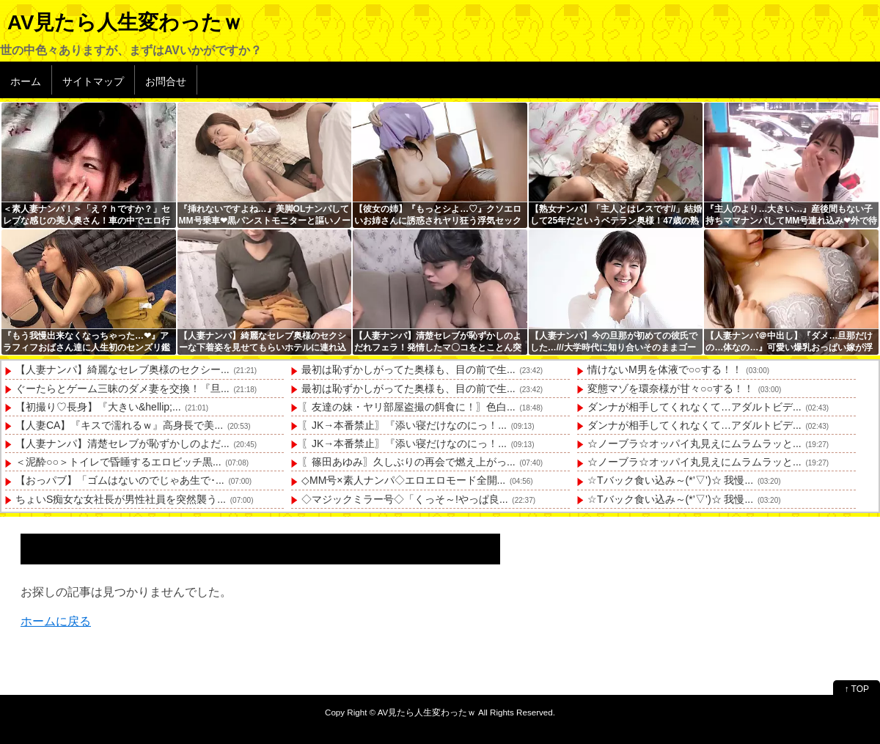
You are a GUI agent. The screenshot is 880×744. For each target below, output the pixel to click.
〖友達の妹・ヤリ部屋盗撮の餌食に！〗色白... (408, 407)
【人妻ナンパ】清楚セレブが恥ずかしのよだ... (122, 443)
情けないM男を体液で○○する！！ (664, 369)
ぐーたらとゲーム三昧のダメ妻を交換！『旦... (122, 388)
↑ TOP (856, 689)
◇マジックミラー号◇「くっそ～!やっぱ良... (404, 499)
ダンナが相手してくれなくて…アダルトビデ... (694, 407)
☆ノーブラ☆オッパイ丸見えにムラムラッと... (694, 443)
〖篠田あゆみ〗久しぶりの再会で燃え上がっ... (408, 462)
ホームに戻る (56, 621)
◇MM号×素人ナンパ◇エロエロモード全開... (403, 480)
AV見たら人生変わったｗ (125, 22)
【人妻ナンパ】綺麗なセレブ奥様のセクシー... (122, 369)
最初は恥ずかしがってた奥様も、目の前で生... (408, 369)
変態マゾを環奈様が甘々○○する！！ (670, 388)
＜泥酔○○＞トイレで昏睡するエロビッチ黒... (118, 462)
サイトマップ (93, 81)
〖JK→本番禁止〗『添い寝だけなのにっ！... (404, 425)
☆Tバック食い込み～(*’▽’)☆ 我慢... (670, 480)
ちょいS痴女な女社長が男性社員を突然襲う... (120, 499)
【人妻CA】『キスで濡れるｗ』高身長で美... (119, 425)
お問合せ (165, 81)
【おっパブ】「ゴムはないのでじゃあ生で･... (119, 480)
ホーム (25, 81)
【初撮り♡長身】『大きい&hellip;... (98, 407)
